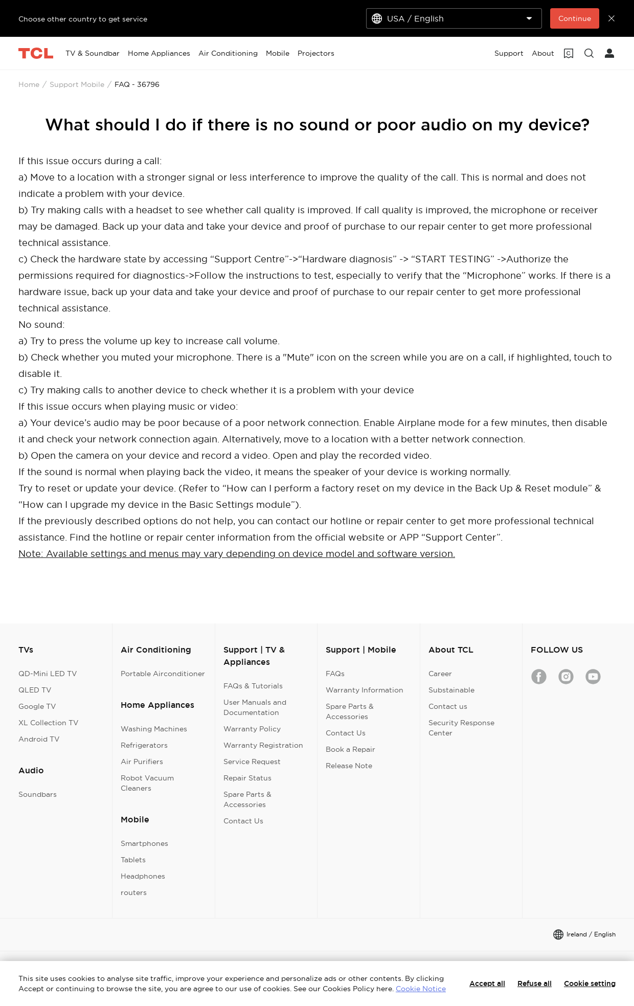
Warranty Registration (263, 745)
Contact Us (243, 820)
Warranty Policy (252, 728)
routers (134, 892)
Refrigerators (144, 745)
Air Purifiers (142, 761)
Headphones (143, 876)
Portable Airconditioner (163, 673)
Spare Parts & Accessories (247, 799)
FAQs (335, 673)
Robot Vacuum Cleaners (147, 783)
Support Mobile (77, 84)
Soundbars (37, 794)
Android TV (39, 739)
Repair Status (247, 778)
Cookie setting (590, 983)
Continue (574, 18)
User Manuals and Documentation (254, 707)
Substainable (451, 690)
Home (28, 84)
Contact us (447, 706)
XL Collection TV (48, 722)
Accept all (487, 983)
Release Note (349, 765)
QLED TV (35, 690)
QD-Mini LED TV (47, 673)
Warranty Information (364, 690)
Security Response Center (461, 727)
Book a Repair (350, 749)
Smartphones (144, 843)
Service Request (252, 761)
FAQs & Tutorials (253, 685)
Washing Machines (154, 728)
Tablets (133, 859)
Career (440, 673)
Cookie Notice (421, 988)
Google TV (37, 706)
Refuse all (534, 983)
